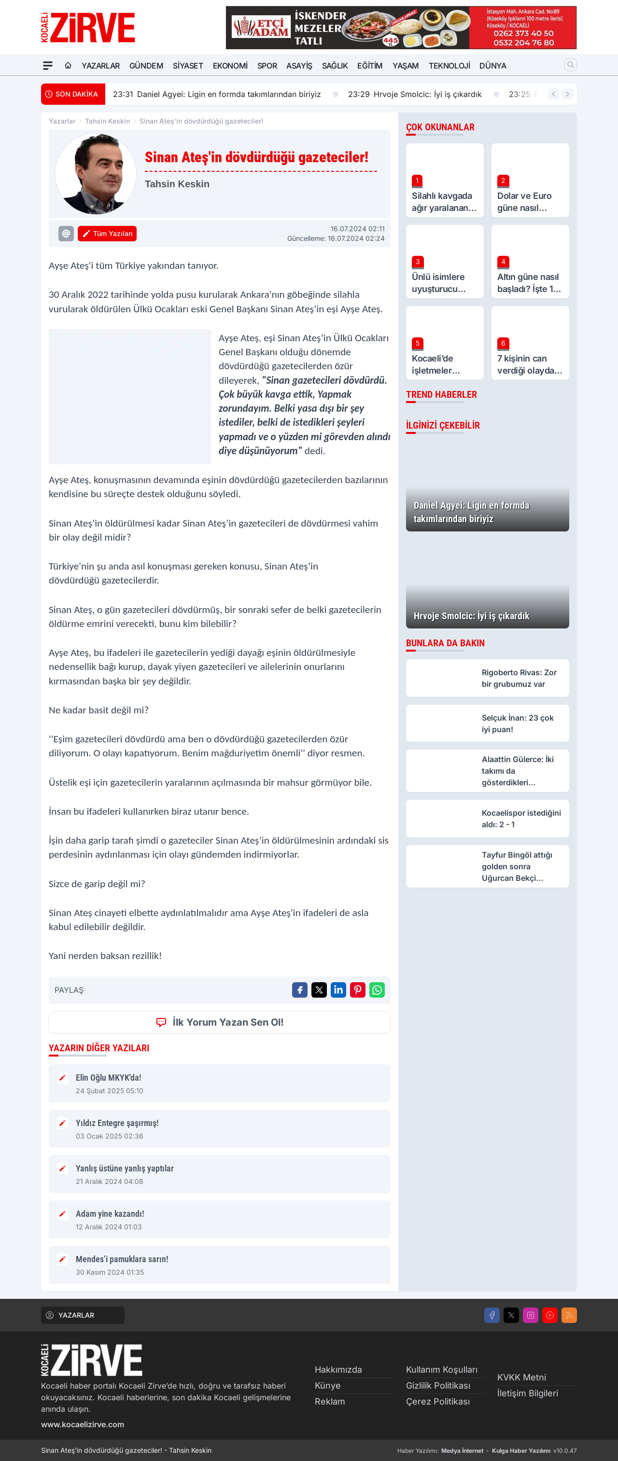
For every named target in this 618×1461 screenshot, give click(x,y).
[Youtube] (550, 1315)
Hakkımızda (338, 1369)
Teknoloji (449, 65)
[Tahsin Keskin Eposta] (66, 233)
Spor (267, 65)
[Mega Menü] (48, 65)
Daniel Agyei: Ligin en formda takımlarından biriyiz (225, 94)
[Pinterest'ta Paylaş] (357, 990)
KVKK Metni (521, 1377)
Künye (328, 1385)
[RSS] (569, 1315)
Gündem (146, 65)
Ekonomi (230, 65)
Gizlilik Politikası (438, 1385)
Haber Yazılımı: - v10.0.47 (487, 1451)
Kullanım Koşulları (442, 1369)
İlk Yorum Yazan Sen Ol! (219, 1022)
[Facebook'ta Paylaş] (300, 990)
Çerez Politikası (438, 1401)
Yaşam (406, 65)
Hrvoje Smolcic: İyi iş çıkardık (423, 94)
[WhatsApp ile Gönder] (377, 990)
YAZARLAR (69, 1315)
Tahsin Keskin (107, 121)
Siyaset (188, 65)
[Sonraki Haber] (567, 94)
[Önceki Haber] (554, 94)
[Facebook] (492, 1315)
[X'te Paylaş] (319, 990)
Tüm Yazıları (107, 233)
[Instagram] (530, 1315)
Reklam (330, 1401)
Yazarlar (101, 65)
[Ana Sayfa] (68, 65)
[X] (511, 1315)
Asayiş (299, 65)
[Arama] (570, 64)
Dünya (492, 65)
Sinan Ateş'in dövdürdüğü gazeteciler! (201, 121)
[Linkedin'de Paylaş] (338, 990)
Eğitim (370, 65)
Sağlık (335, 65)
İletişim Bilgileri (527, 1393)
